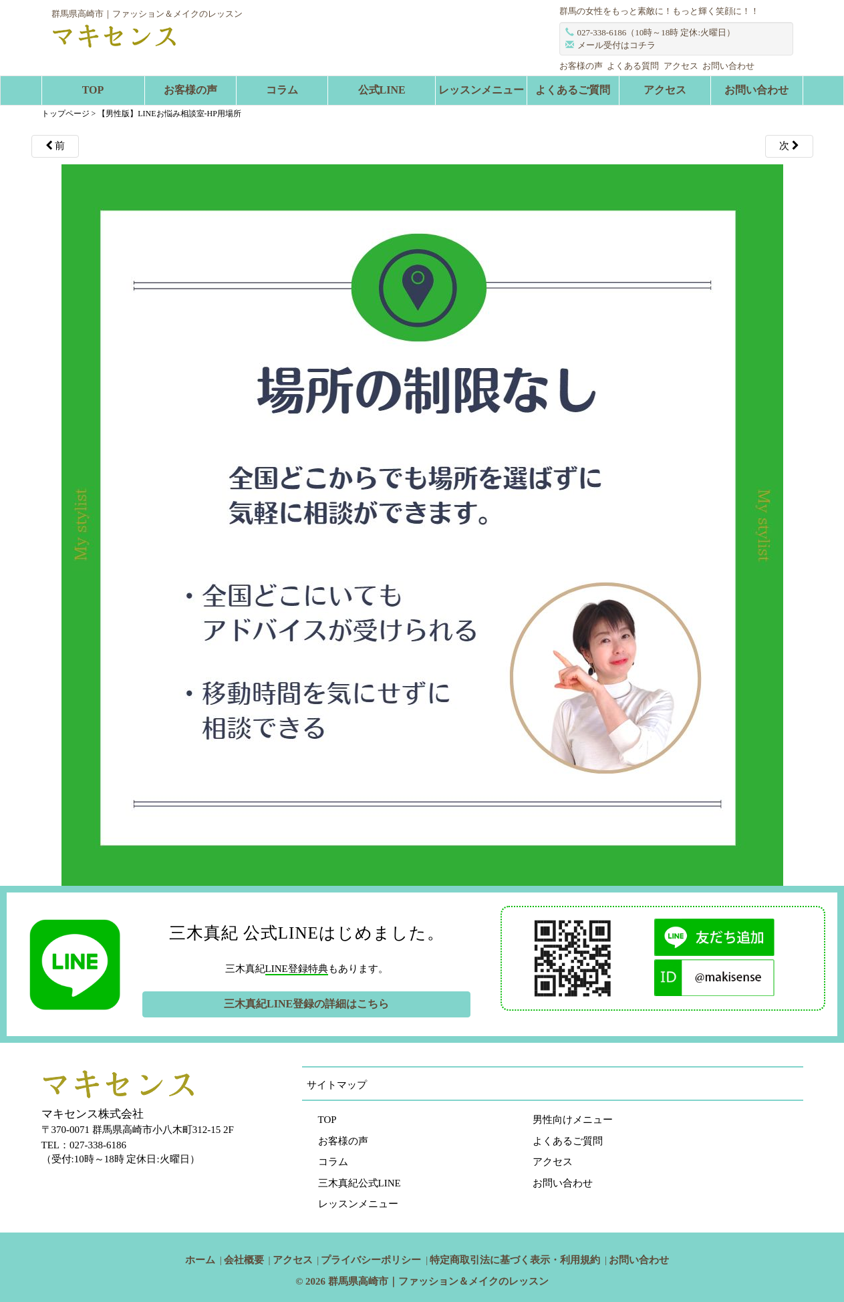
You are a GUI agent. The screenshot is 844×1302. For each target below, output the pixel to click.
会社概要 (244, 1260)
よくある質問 (633, 66)
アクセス (681, 66)
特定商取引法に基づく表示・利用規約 (515, 1260)
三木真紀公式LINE (359, 1183)
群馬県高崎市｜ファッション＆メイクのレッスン (438, 1281)
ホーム (200, 1260)
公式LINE (382, 90)
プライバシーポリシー (371, 1260)
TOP (93, 90)
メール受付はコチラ (616, 45)
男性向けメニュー (573, 1119)
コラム (282, 90)
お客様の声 (581, 66)
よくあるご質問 (572, 90)
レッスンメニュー (481, 90)
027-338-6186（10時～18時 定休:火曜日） (656, 32)
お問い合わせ (728, 66)
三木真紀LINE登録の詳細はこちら (306, 1003)
